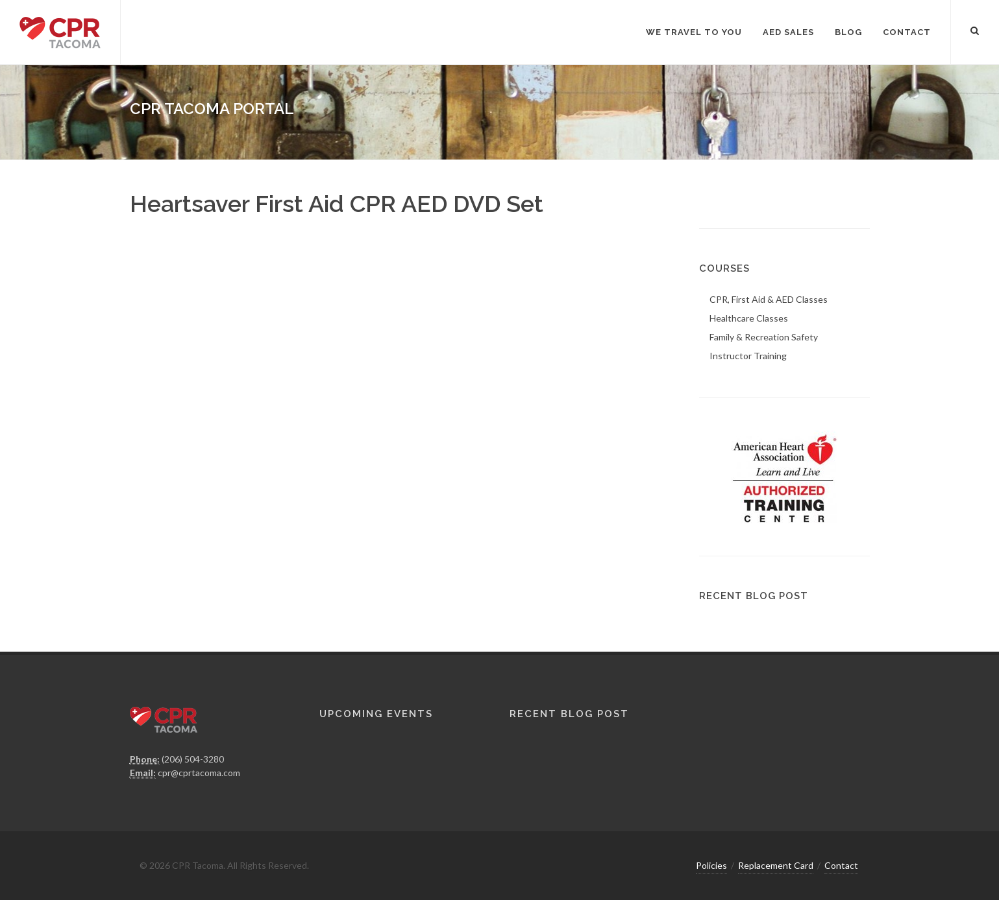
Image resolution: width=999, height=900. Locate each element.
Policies (711, 865)
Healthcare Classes (748, 318)
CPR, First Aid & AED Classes (768, 299)
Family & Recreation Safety (763, 336)
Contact (841, 865)
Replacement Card (775, 865)
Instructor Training (748, 355)
